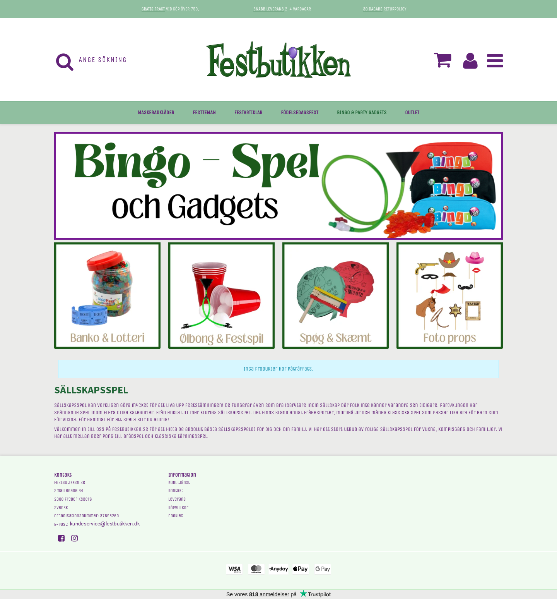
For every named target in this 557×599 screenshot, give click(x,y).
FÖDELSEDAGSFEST (299, 112)
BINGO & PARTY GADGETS (361, 112)
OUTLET (412, 112)
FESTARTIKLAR (248, 112)
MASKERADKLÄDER (156, 112)
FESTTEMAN (204, 112)
